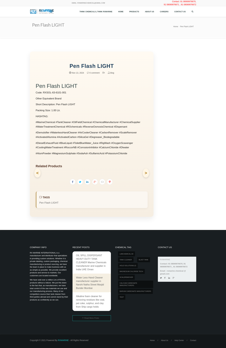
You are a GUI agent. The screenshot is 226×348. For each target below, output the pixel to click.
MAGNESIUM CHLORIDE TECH (131, 271)
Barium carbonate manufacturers (135, 291)
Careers (164, 12)
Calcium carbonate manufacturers (128, 284)
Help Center (179, 340)
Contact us (180, 12)
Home (120, 12)
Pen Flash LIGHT (187, 27)
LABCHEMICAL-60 (126, 254)
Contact (193, 340)
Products (134, 12)
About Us (149, 12)
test (122, 297)
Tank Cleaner (126, 260)
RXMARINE (63, 340)
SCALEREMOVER (126, 277)
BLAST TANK (143, 260)
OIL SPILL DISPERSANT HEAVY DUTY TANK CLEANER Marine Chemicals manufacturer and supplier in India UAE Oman (91, 262)
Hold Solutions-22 (128, 265)
